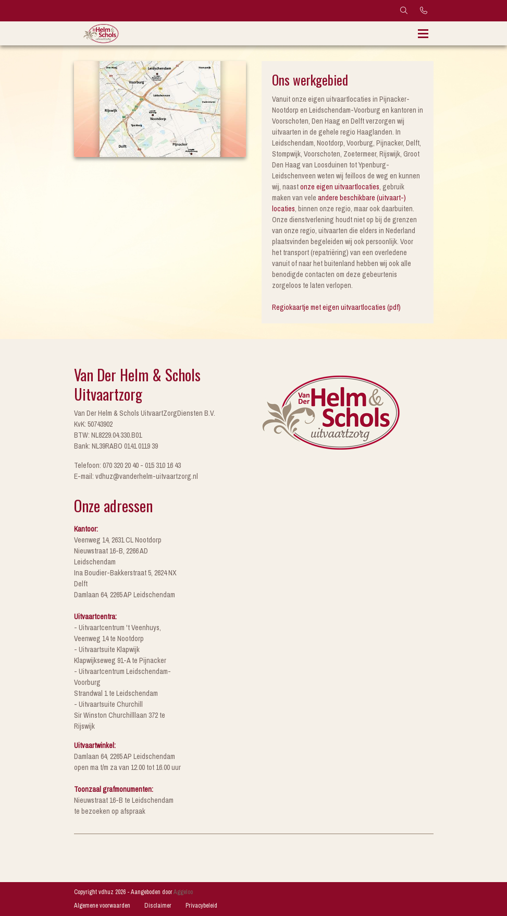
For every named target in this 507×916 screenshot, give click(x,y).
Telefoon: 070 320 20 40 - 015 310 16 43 (127, 465)
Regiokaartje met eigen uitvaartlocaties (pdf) (336, 307)
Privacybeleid (201, 905)
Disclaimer (157, 905)
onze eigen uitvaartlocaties (339, 186)
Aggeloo (183, 892)
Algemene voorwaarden (102, 905)
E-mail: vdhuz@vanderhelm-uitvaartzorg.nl (136, 476)
